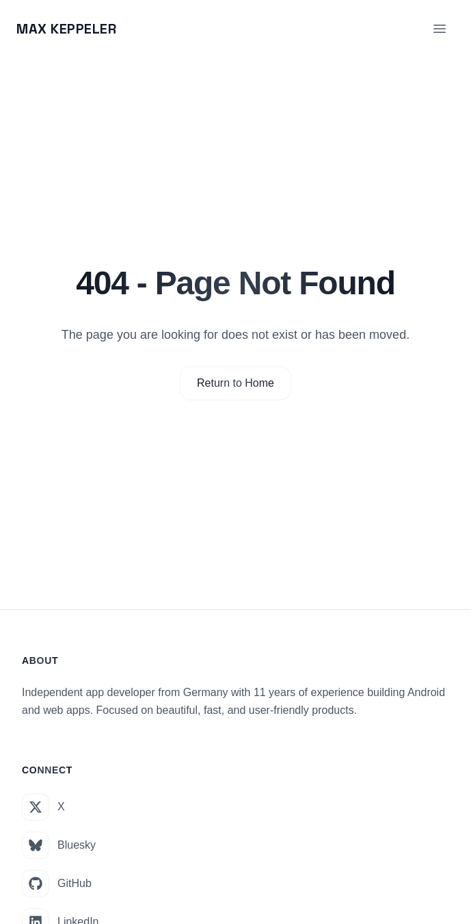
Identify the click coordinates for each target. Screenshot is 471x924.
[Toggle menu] (440, 29)
